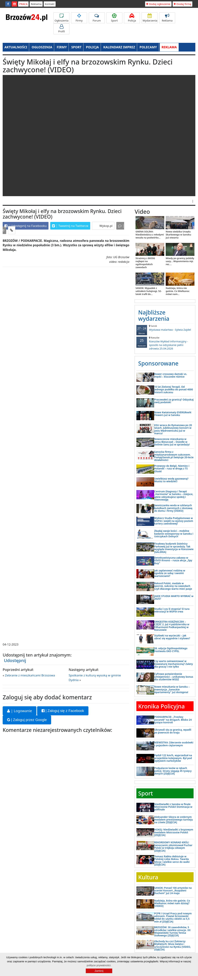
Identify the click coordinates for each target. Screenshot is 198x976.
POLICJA (92, 47)
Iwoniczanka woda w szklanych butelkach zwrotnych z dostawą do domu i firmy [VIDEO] (173, 508)
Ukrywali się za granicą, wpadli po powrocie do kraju (172, 731)
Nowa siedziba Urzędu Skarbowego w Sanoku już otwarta (178, 234)
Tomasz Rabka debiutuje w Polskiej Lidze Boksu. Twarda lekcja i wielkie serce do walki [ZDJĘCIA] (171, 860)
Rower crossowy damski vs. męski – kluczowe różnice (170, 375)
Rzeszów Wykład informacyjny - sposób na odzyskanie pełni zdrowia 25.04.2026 (165, 343)
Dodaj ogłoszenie (158, 4)
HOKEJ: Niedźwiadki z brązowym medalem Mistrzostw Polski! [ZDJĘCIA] (173, 832)
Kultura (148, 877)
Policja (132, 18)
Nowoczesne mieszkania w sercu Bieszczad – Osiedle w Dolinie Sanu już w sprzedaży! (172, 441)
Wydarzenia (150, 18)
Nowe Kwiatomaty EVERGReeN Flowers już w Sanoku (172, 414)
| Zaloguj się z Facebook (63, 711)
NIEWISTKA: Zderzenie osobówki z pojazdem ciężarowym (173, 744)
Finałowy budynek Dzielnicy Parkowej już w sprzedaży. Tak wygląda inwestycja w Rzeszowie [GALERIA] (174, 547)
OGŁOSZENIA (42, 47)
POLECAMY (148, 47)
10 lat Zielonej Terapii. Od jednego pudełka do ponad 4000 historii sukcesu (173, 389)
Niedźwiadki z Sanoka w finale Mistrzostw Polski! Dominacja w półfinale (173, 806)
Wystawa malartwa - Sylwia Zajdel (165, 327)
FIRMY (62, 47)
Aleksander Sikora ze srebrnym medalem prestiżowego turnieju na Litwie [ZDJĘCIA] (173, 819)
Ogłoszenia (61, 18)
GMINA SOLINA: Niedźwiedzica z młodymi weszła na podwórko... (149, 234)
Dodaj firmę (182, 4)
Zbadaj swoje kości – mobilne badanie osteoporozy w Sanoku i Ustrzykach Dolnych (173, 533)
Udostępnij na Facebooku (25, 226)
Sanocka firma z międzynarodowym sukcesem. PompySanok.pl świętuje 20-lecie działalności (174, 456)
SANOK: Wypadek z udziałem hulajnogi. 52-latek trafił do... (148, 291)
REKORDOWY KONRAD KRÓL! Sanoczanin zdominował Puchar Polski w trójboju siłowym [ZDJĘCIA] (173, 846)
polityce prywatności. (99, 965)
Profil (61, 28)
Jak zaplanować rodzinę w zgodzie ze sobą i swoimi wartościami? (169, 573)
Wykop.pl (105, 226)
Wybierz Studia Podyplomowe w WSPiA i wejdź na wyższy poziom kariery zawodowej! (173, 520)
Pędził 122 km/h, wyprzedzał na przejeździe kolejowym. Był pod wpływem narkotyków (173, 758)
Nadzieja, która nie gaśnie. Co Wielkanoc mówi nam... (177, 291)
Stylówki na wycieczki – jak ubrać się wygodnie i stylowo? (172, 637)
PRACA (23, 4)
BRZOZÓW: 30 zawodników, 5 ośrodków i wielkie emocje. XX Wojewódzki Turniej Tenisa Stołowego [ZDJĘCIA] (172, 931)
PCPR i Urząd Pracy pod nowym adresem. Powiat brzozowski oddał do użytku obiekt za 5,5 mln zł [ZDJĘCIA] (173, 917)
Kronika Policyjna (161, 706)
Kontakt (50, 4)
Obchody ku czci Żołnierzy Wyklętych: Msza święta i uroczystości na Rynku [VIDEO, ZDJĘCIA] (172, 945)
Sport (114, 18)
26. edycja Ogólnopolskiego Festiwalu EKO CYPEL (170, 650)
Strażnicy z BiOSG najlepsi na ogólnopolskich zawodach (145, 263)
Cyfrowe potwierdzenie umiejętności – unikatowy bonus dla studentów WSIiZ (173, 676)
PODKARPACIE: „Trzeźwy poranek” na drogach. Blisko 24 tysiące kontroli (173, 719)
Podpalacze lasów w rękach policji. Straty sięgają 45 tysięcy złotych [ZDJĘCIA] (173, 770)
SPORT (76, 47)
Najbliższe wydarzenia (153, 315)
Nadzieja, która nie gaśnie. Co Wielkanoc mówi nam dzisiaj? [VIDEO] (172, 903)
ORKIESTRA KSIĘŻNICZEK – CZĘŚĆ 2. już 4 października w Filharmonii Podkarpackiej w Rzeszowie (171, 625)
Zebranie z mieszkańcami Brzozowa (30, 675)
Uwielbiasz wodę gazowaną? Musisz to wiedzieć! (171, 480)
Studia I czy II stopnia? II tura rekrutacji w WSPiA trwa (171, 610)
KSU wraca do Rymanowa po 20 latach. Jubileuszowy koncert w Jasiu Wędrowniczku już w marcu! (173, 429)
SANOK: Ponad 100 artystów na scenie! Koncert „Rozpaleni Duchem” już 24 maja (173, 890)
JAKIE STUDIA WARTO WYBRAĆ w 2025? (173, 597)
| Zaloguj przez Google (27, 720)
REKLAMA (169, 47)
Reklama (36, 4)
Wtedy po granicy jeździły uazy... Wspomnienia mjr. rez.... (180, 261)
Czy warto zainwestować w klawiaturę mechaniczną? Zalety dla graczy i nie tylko (173, 663)
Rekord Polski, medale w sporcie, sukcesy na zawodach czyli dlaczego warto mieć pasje (173, 586)
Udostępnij (15, 660)
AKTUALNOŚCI (15, 47)
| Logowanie (19, 710)
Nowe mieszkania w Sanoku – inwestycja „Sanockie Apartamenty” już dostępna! (172, 689)
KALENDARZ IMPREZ (119, 47)
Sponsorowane (158, 363)
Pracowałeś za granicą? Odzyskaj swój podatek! (174, 401)
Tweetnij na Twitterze (70, 226)
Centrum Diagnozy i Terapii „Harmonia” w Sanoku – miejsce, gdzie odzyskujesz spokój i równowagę (173, 495)
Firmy (79, 18)
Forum (97, 18)
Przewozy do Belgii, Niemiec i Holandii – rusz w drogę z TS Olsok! (171, 468)
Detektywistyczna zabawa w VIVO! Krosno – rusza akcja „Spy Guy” (173, 560)
